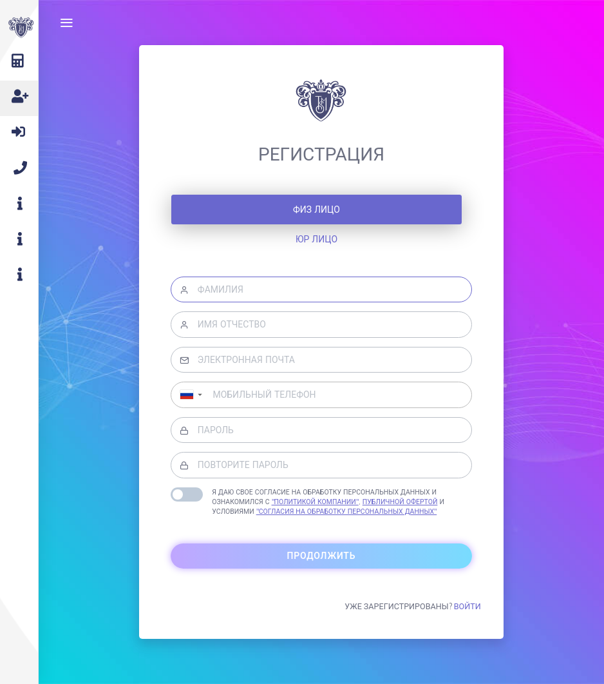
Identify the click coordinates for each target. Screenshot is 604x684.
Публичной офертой (400, 501)
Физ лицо (316, 209)
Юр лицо (316, 239)
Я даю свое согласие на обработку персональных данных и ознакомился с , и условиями (328, 501)
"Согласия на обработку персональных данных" (346, 511)
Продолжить (321, 556)
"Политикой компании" (315, 501)
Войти (467, 606)
